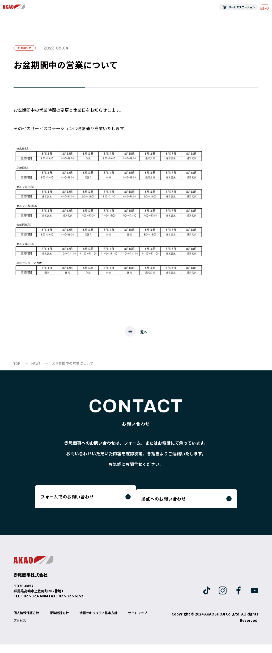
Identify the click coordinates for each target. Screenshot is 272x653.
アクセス (53, 628)
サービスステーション (241, 7)
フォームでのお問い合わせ (74, 503)
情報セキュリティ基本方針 (109, 621)
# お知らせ (29, 49)
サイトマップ (25, 628)
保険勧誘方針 (65, 621)
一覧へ (143, 336)
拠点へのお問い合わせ (180, 503)
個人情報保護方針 (28, 621)
